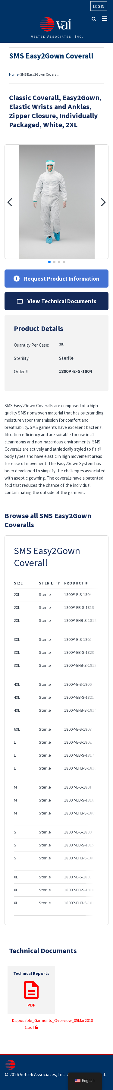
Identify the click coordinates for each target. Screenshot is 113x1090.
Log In (98, 6)
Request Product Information (56, 278)
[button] (9, 201)
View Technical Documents (56, 301)
